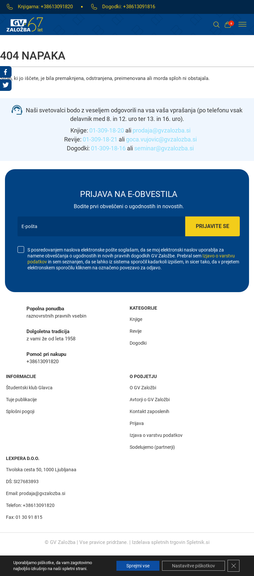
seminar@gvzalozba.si (164, 148)
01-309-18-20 (106, 130)
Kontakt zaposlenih (149, 411)
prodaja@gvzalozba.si (161, 130)
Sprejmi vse (137, 565)
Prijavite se (212, 226)
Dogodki (138, 343)
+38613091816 (139, 7)
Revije (136, 331)
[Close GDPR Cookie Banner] (233, 566)
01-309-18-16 (108, 148)
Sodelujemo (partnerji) (152, 447)
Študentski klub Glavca (29, 387)
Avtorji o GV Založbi (150, 399)
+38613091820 (57, 7)
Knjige (136, 319)
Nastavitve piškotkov (193, 565)
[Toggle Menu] (242, 24)
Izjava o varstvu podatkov (156, 435)
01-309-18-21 (100, 139)
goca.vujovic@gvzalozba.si (161, 139)
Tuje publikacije (21, 399)
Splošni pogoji (20, 411)
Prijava (137, 423)
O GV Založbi (143, 387)
